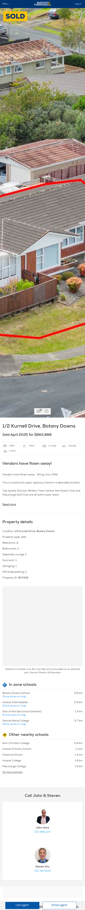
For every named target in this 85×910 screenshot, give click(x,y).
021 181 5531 (42, 871)
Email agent (59, 905)
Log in (78, 4)
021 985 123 (42, 832)
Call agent (22, 905)
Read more (9, 504)
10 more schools (12, 772)
